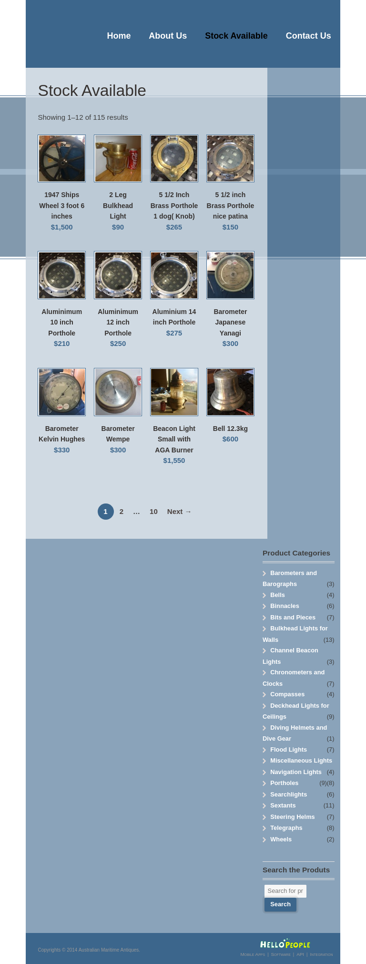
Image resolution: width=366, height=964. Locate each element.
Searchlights (288, 794)
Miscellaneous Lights (301, 760)
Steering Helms (292, 816)
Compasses (287, 694)
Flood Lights (288, 749)
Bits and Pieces (292, 617)
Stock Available (236, 36)
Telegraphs (286, 827)
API (300, 954)
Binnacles (284, 605)
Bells (277, 594)
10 (154, 511)
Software (280, 954)
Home (119, 36)
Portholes (284, 782)
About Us (168, 36)
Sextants (283, 805)
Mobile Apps (253, 954)
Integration (321, 954)
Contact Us (308, 36)
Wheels (281, 839)
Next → (179, 511)
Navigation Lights (296, 771)
